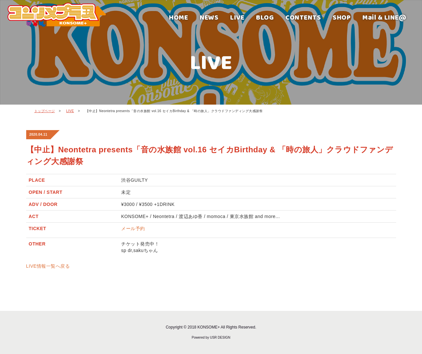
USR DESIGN (220, 337)
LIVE (237, 17)
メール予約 (133, 228)
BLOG (265, 17)
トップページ (44, 111)
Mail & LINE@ (384, 17)
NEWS (209, 17)
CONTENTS (303, 17)
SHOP (342, 17)
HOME (178, 17)
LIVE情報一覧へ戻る (48, 266)
